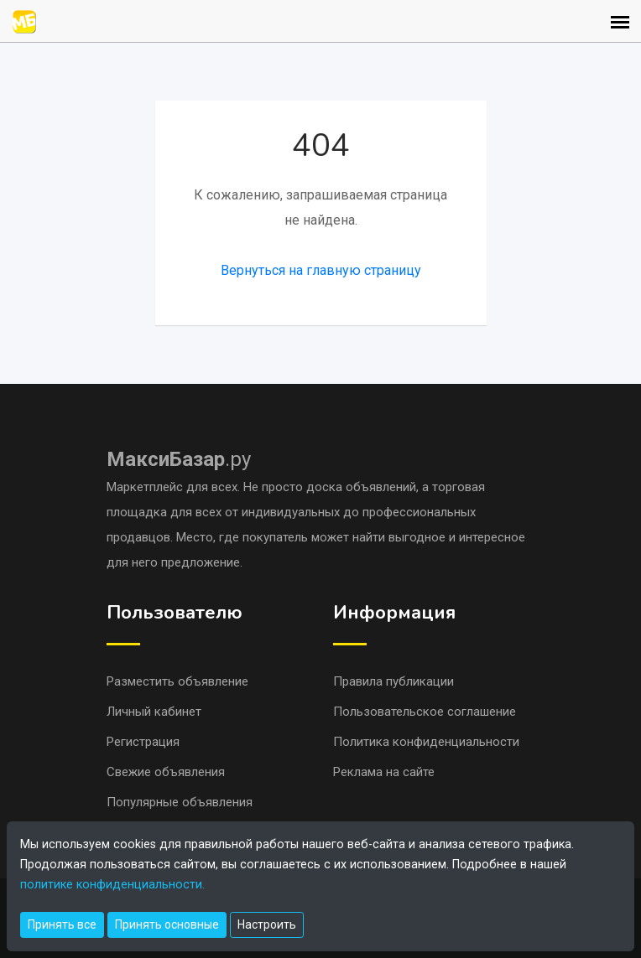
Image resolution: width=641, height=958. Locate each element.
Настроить (266, 924)
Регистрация (143, 741)
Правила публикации (393, 681)
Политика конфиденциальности (426, 741)
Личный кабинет (154, 711)
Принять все (62, 924)
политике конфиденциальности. (112, 885)
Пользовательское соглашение (424, 711)
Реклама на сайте (384, 771)
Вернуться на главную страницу (321, 270)
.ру (179, 459)
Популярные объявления (180, 802)
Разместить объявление (177, 681)
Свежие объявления (166, 771)
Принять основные (167, 924)
